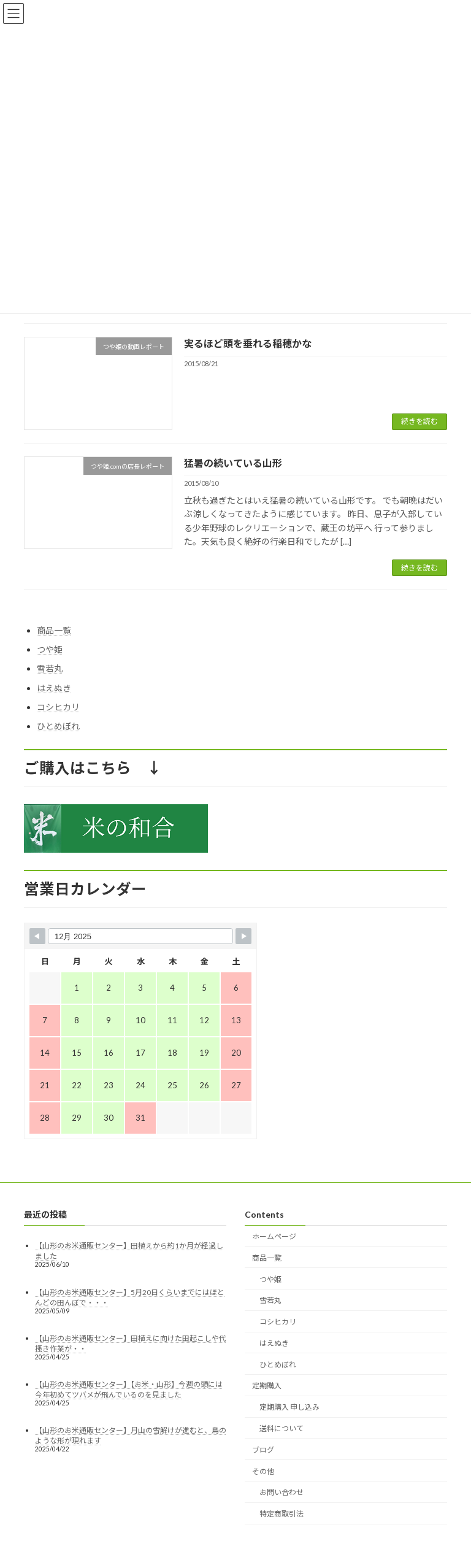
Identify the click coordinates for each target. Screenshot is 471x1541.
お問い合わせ (281, 1492)
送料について (281, 1428)
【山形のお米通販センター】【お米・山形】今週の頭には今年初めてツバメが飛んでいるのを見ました (129, 1389)
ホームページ (274, 1236)
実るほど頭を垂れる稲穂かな (248, 343)
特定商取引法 (281, 1513)
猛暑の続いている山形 (233, 463)
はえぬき (54, 688)
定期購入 (266, 1386)
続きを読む (419, 421)
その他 (263, 1471)
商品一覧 (54, 630)
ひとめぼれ (58, 726)
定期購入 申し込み (289, 1407)
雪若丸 (50, 669)
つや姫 (50, 649)
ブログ (263, 1450)
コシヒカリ (58, 707)
